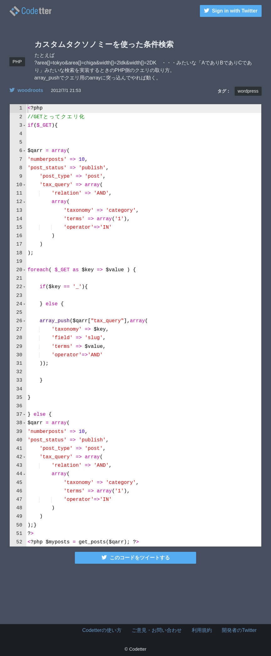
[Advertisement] (136, 593)
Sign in (231, 10)
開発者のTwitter (239, 630)
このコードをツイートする (136, 557)
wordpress (248, 91)
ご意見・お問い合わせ (157, 630)
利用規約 (202, 630)
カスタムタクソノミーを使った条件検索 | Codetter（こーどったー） (30, 11)
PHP (17, 61)
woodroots (26, 90)
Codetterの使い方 (102, 630)
